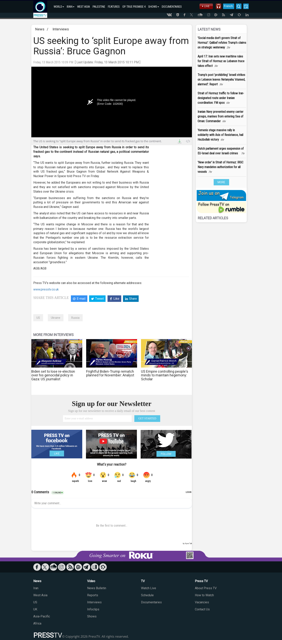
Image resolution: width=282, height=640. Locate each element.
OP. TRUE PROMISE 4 (134, 6)
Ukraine (55, 317)
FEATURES (114, 6)
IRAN (70, 6)
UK (35, 609)
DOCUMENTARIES (172, 6)
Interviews (60, 29)
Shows (92, 616)
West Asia (40, 595)
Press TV (201, 581)
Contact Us (202, 609)
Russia (75, 317)
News (39, 29)
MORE (221, 182)
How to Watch (204, 595)
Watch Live (148, 588)
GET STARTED (147, 418)
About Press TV (206, 588)
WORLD (59, 6)
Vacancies (202, 602)
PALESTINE (99, 6)
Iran (35, 588)
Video (91, 581)
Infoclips (93, 609)
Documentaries (151, 602)
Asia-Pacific (41, 616)
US (38, 317)
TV (143, 581)
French (227, 6)
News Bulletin (96, 588)
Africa (37, 623)
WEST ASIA (83, 6)
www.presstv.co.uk (46, 289)
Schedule (147, 595)
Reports (92, 595)
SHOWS (153, 6)
